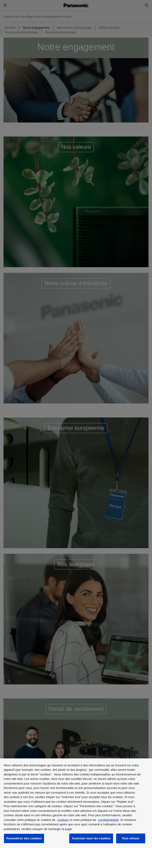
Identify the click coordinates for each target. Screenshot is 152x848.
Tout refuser (130, 838)
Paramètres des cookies (24, 838)
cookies (63, 820)
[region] (76, 803)
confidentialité (108, 820)
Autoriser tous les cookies (91, 838)
